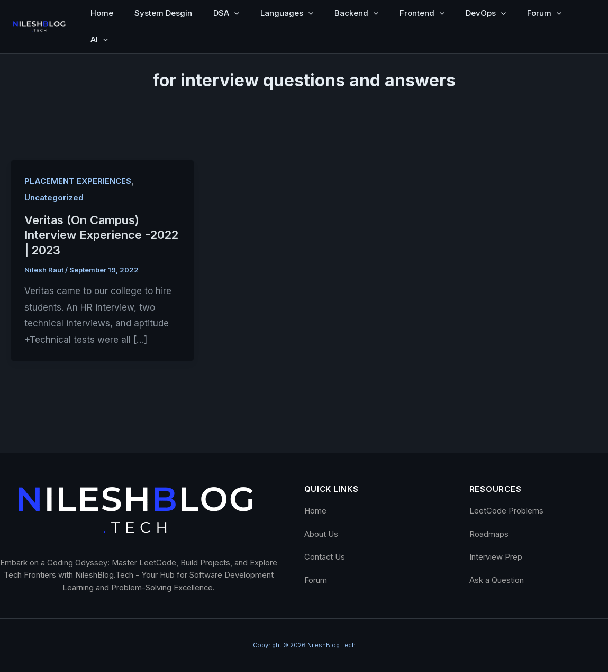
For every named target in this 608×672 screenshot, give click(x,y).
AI (99, 39)
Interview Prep (495, 557)
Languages (286, 13)
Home (101, 13)
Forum (544, 13)
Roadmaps (489, 534)
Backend (356, 13)
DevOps (486, 13)
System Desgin (163, 13)
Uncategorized (54, 197)
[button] (234, 13)
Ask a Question (496, 580)
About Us (321, 534)
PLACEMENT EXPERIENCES (77, 181)
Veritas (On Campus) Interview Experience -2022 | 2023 (101, 235)
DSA (226, 13)
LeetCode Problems (506, 511)
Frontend (422, 13)
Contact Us (324, 557)
